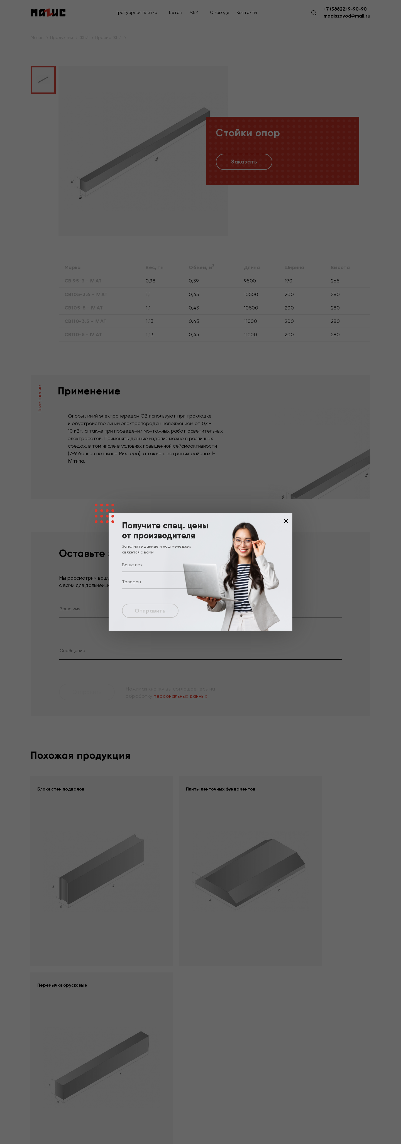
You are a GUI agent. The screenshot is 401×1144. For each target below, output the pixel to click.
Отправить (151, 610)
